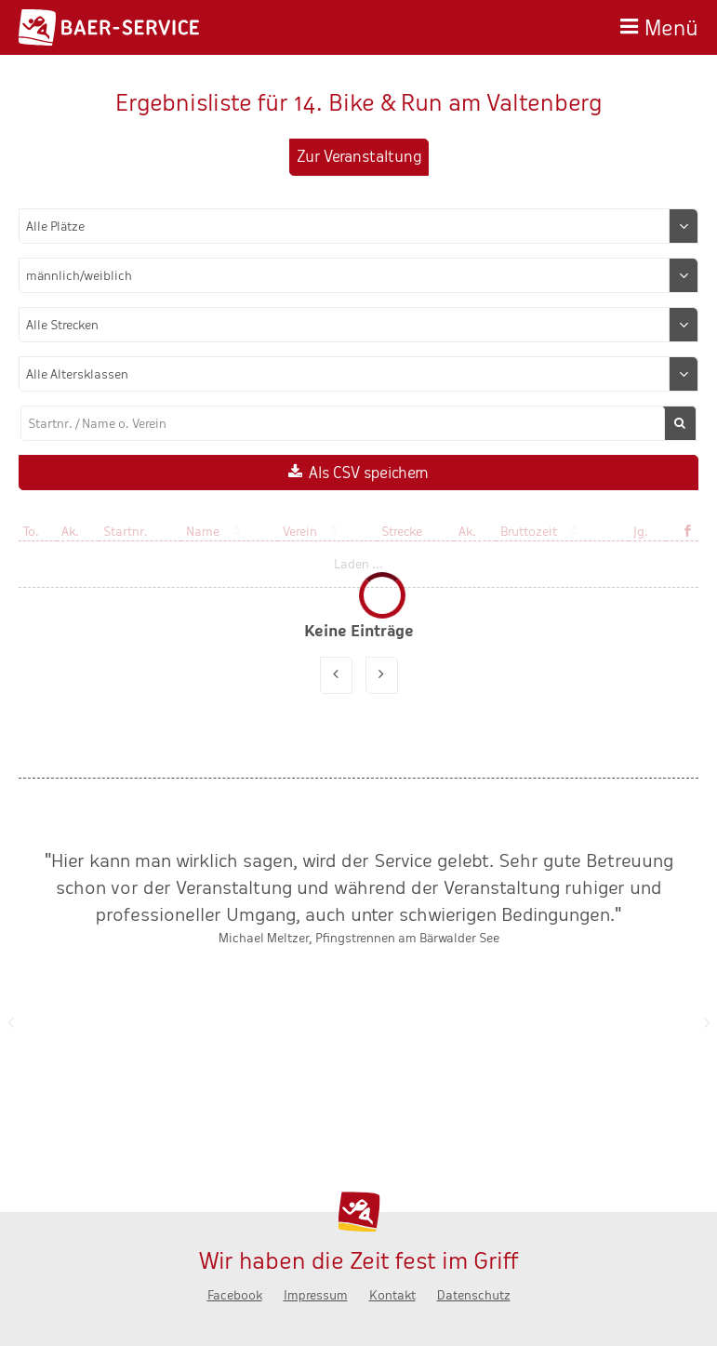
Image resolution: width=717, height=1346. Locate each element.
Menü (671, 25)
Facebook (234, 1295)
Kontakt (392, 1295)
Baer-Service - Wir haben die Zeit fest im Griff (109, 27)
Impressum (316, 1295)
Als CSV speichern (369, 473)
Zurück (10, 1022)
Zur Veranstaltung (359, 157)
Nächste (707, 1022)
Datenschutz (474, 1295)
